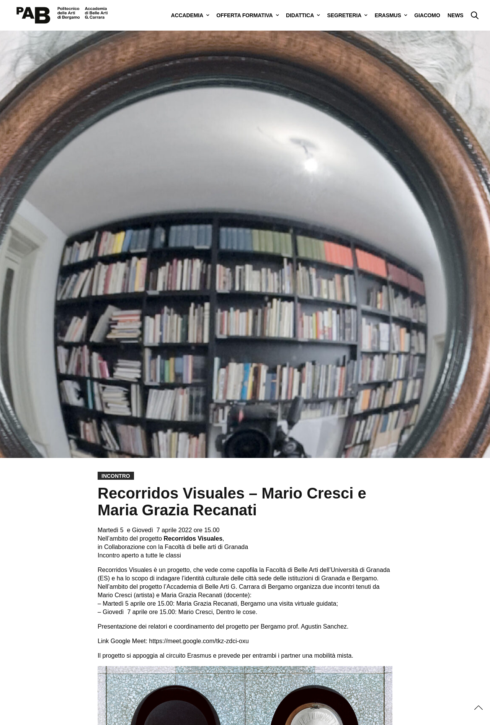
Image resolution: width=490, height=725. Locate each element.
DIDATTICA (300, 15)
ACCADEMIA (187, 15)
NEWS (455, 15)
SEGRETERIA (344, 15)
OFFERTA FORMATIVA (244, 15)
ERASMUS (388, 15)
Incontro (115, 476)
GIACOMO (427, 15)
